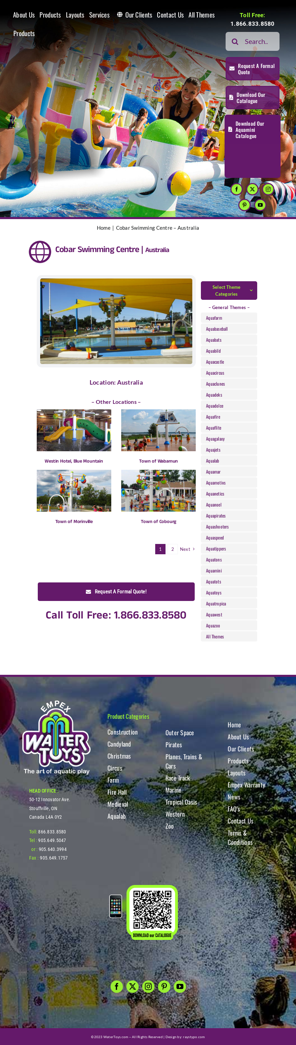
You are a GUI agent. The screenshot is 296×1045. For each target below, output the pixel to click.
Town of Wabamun (158, 461)
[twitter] (252, 189)
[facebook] (236, 189)
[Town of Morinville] (74, 491)
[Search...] (253, 41)
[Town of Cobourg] (158, 491)
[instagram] (268, 189)
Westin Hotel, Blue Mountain (74, 461)
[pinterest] (244, 205)
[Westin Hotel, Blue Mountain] (74, 430)
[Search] (235, 41)
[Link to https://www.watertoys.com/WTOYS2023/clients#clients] (40, 251)
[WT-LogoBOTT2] (56, 702)
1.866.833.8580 (252, 23)
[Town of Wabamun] (158, 430)
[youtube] (260, 205)
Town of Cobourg (158, 521)
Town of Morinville (74, 521)
